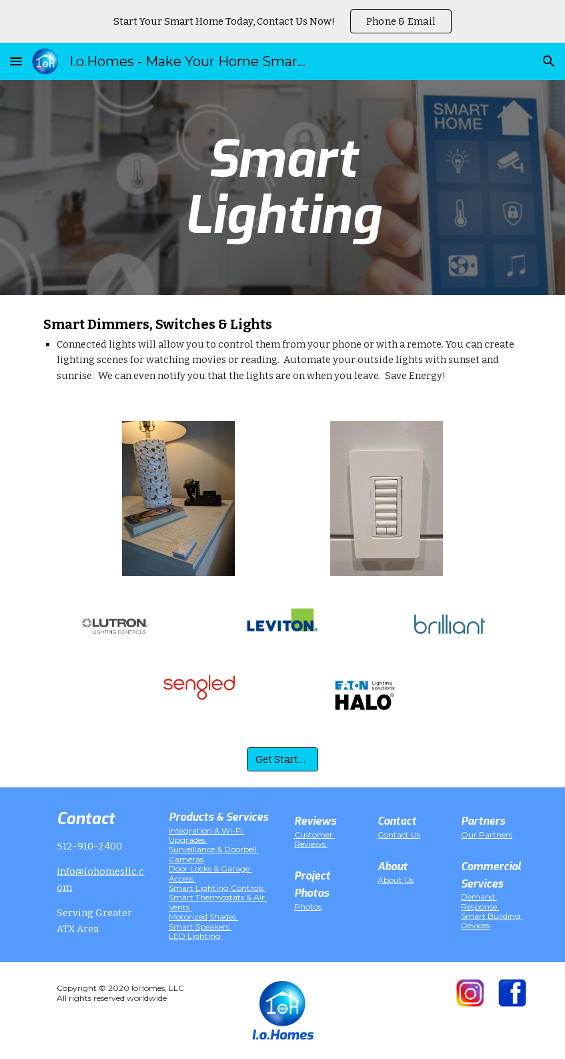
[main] (283, 187)
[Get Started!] (282, 759)
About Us (396, 880)
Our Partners (486, 834)
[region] (282, 21)
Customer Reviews (314, 839)
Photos (308, 907)
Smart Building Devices (491, 920)
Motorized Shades (203, 917)
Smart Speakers (200, 927)
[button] (16, 61)
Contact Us (399, 834)
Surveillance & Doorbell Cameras (214, 853)
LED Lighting (196, 936)
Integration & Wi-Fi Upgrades (206, 835)
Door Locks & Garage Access (210, 873)
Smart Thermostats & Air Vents (218, 902)
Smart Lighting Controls (217, 888)
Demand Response (480, 901)
